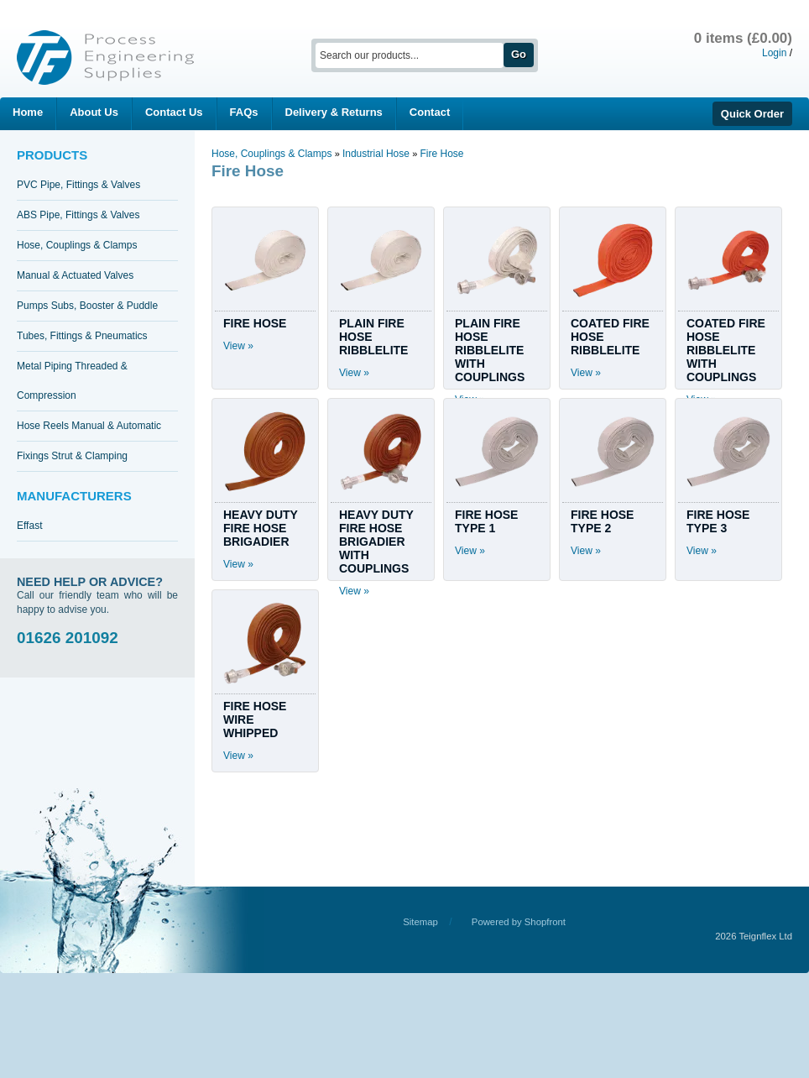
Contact (430, 112)
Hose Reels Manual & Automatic (89, 426)
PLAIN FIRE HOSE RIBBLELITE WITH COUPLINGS (490, 350)
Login (774, 53)
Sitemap (420, 922)
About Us (94, 112)
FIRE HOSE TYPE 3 (717, 521)
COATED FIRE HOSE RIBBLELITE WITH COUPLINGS (725, 350)
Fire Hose (441, 154)
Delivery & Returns (334, 112)
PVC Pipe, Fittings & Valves (78, 185)
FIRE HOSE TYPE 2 (602, 521)
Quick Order (752, 113)
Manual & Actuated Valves (75, 275)
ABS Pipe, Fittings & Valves (78, 215)
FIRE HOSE (254, 323)
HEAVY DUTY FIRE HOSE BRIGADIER (260, 528)
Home (28, 112)
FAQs (244, 112)
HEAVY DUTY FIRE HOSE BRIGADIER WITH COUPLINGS (376, 541)
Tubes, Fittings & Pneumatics (82, 336)
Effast (29, 525)
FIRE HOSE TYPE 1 (486, 521)
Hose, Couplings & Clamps (77, 245)
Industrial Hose (377, 154)
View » (238, 346)
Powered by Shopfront (519, 922)
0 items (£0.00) (743, 38)
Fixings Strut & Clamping (72, 456)
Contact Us (174, 112)
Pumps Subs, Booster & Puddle (87, 305)
